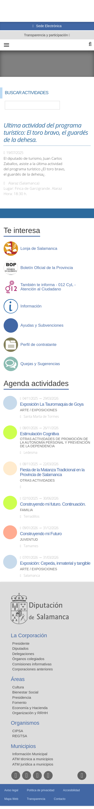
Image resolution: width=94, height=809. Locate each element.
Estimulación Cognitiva (39, 433)
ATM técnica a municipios (32, 759)
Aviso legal (11, 790)
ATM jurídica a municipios (32, 764)
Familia (26, 510)
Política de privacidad (40, 790)
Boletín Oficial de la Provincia (46, 268)
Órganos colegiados (28, 659)
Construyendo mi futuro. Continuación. (53, 504)
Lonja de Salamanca (38, 248)
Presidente (21, 643)
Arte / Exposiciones (38, 410)
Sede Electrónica (48, 26)
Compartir (6, 213)
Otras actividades (37, 480)
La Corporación (29, 635)
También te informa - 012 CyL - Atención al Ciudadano (48, 287)
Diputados (20, 648)
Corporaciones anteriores (32, 669)
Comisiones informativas (31, 664)
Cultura (18, 687)
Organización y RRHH (30, 713)
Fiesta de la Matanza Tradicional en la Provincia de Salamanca (52, 472)
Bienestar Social (25, 692)
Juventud (29, 539)
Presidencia (21, 697)
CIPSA (17, 731)
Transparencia (36, 799)
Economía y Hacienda (30, 708)
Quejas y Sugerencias (40, 364)
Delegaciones (23, 654)
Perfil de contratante (38, 345)
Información (31, 306)
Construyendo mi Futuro (41, 533)
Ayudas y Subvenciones (41, 325)
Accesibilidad (71, 790)
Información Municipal (29, 754)
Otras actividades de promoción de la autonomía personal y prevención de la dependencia (55, 442)
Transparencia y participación (46, 35)
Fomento (19, 702)
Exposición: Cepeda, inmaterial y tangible (55, 563)
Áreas (18, 679)
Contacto (59, 799)
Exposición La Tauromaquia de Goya (51, 404)
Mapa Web (11, 799)
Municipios (23, 746)
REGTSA (19, 736)
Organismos (25, 723)
